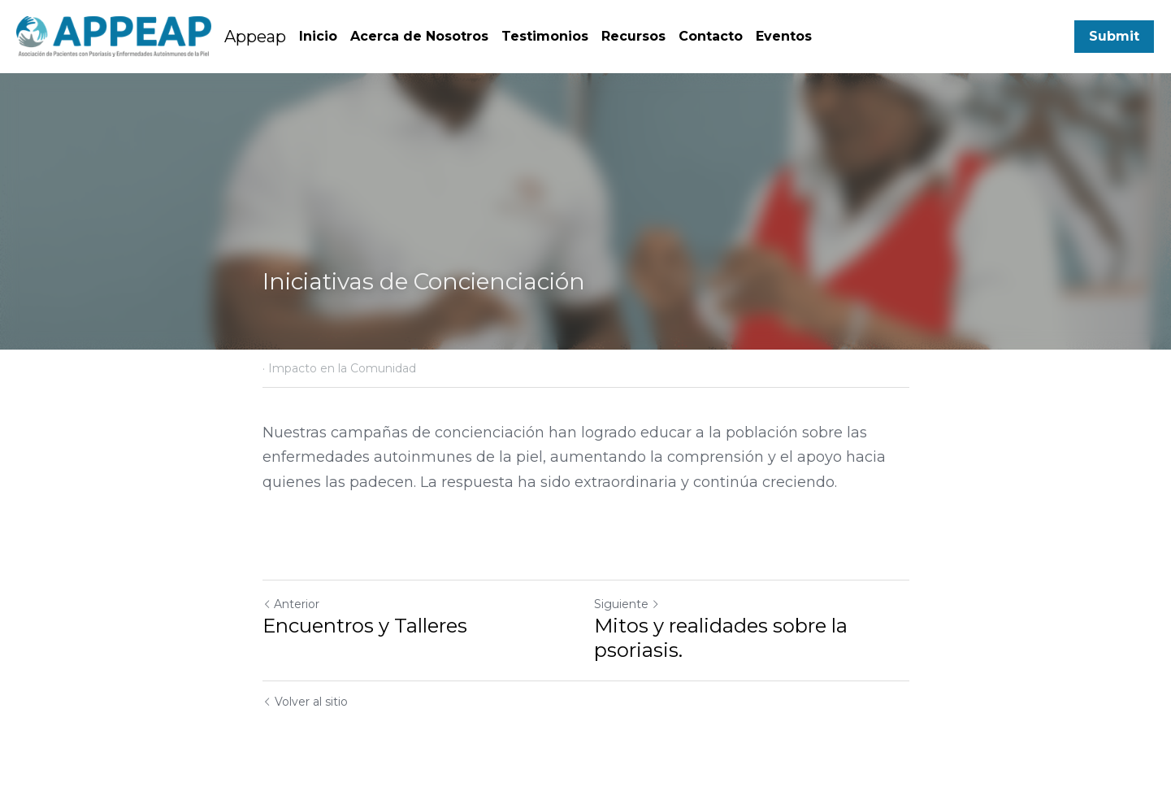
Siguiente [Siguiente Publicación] (627, 604)
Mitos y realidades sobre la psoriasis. (721, 638)
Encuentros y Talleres (364, 625)
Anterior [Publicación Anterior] (290, 604)
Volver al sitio (305, 701)
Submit (1114, 36)
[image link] (113, 34)
